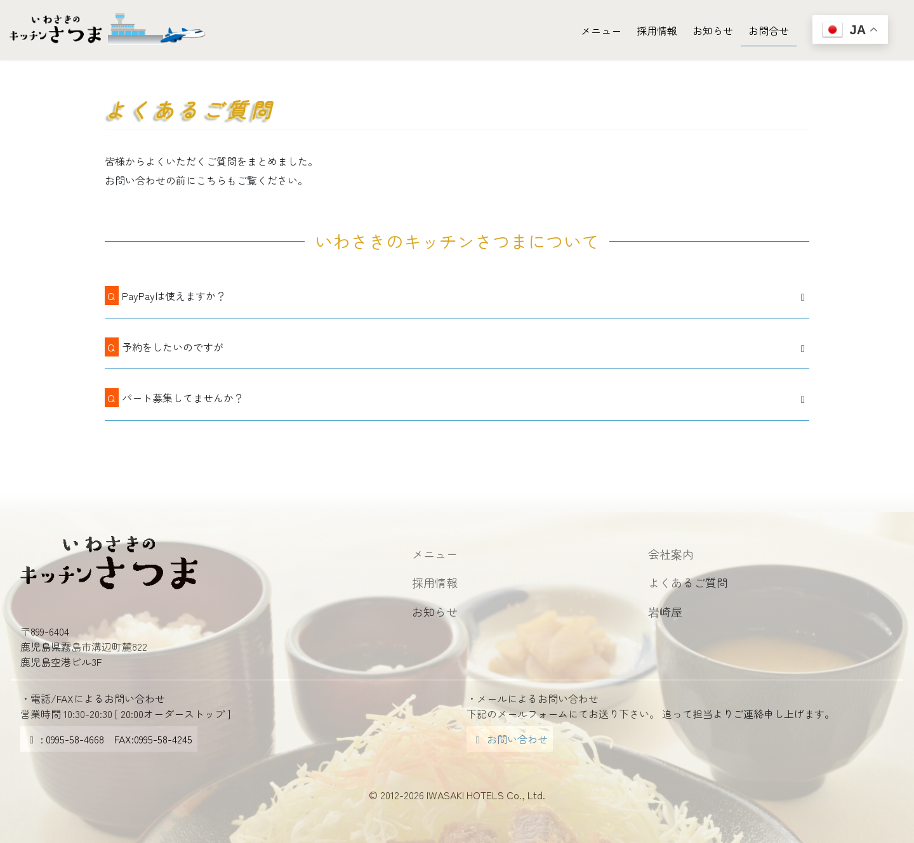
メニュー (435, 554)
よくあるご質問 (688, 582)
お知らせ (435, 611)
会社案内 (671, 554)
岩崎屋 (665, 611)
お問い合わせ (510, 739)
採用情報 (435, 582)
